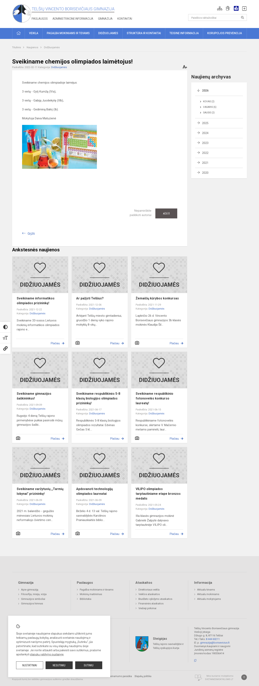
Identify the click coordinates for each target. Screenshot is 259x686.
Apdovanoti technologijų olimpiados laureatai (94, 491)
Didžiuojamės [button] (108, 33)
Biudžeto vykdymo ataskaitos (155, 598)
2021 (205, 162)
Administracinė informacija (73, 18)
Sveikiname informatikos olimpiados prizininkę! (36, 300)
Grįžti (31, 233)
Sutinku (88, 665)
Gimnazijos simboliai (33, 598)
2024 (205, 133)
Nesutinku (59, 665)
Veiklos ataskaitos (149, 594)
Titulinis (16, 47)
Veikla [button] (33, 33)
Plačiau (55, 343)
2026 (205, 90)
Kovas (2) (208, 101)
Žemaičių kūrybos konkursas (157, 298)
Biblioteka (85, 598)
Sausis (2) (209, 112)
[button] (219, 8)
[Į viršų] (244, 677)
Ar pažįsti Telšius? (90, 298)
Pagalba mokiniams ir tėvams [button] (68, 33)
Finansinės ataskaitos (151, 603)
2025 (205, 123)
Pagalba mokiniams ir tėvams (96, 589)
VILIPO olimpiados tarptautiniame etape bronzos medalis (158, 493)
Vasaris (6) (209, 107)
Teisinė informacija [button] (184, 33)
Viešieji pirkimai (147, 608)
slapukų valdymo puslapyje (47, 654)
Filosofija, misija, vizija (34, 594)
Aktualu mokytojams (209, 598)
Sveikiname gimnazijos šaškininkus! (34, 396)
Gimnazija (105, 18)
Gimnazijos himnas (32, 603)
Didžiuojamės (52, 47)
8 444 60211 (213, 639)
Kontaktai (124, 18)
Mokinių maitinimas (91, 594)
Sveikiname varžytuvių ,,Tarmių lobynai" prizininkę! (40, 491)
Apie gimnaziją (29, 589)
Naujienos (33, 47)
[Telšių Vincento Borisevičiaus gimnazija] (22, 13)
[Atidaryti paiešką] (242, 17)
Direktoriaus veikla (149, 589)
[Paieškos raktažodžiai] (217, 17)
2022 (205, 152)
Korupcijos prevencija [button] (224, 33)
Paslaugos (40, 18)
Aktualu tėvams (206, 589)
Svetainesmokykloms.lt (219, 679)
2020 (205, 172)
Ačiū (166, 213)
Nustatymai (29, 665)
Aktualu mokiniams (208, 594)
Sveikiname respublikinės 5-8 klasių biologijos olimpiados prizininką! (98, 398)
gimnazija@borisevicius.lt (215, 642)
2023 (205, 143)
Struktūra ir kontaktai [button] (144, 33)
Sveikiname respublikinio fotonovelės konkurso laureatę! (154, 398)
